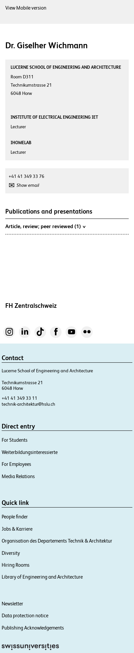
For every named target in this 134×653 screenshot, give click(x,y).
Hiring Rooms (15, 565)
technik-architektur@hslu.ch (28, 404)
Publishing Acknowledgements (33, 628)
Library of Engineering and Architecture (42, 577)
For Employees (16, 464)
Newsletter (12, 603)
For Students (14, 440)
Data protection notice (25, 615)
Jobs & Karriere (17, 529)
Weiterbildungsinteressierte (30, 452)
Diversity (11, 553)
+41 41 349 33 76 (26, 176)
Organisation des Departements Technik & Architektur (57, 541)
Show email (28, 185)
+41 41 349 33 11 (19, 398)
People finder (15, 516)
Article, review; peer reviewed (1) (45, 226)
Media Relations (18, 476)
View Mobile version (25, 8)
